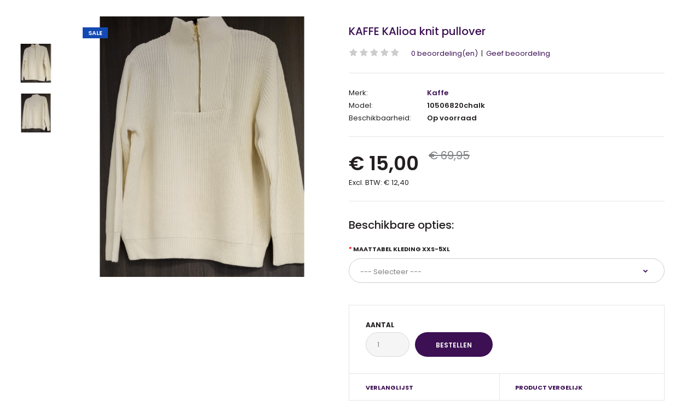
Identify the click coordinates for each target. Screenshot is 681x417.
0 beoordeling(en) (444, 53)
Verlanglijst (389, 387)
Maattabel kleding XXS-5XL (401, 249)
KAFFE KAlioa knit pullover (417, 31)
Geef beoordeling (518, 53)
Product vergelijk (548, 387)
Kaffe (437, 93)
